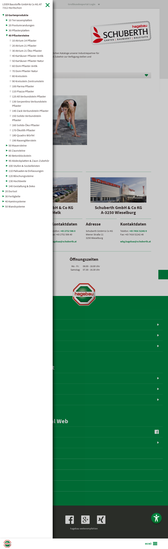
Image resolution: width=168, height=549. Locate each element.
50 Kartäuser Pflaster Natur (28, 61)
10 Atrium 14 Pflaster (24, 40)
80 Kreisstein (19, 76)
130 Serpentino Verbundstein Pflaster (29, 103)
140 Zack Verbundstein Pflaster (30, 110)
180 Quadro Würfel (23, 135)
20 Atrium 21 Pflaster (24, 45)
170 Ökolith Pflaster (23, 130)
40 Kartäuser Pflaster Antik (27, 55)
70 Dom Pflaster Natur (25, 71)
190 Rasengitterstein (24, 140)
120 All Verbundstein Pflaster (29, 96)
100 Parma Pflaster (23, 86)
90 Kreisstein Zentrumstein (28, 81)
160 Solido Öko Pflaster (26, 125)
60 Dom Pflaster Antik (24, 66)
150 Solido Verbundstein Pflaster (26, 118)
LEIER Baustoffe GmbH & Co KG (22, 5)
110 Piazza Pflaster (23, 91)
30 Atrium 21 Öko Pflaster (27, 50)
